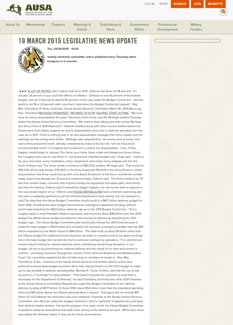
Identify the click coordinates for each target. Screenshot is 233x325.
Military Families (196, 27)
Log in (150, 4)
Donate (180, 4)
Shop (163, 4)
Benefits (215, 4)
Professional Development (167, 27)
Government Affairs (139, 27)
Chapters (58, 25)
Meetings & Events (82, 27)
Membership (35, 25)
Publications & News (110, 27)
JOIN (197, 4)
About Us (13, 25)
